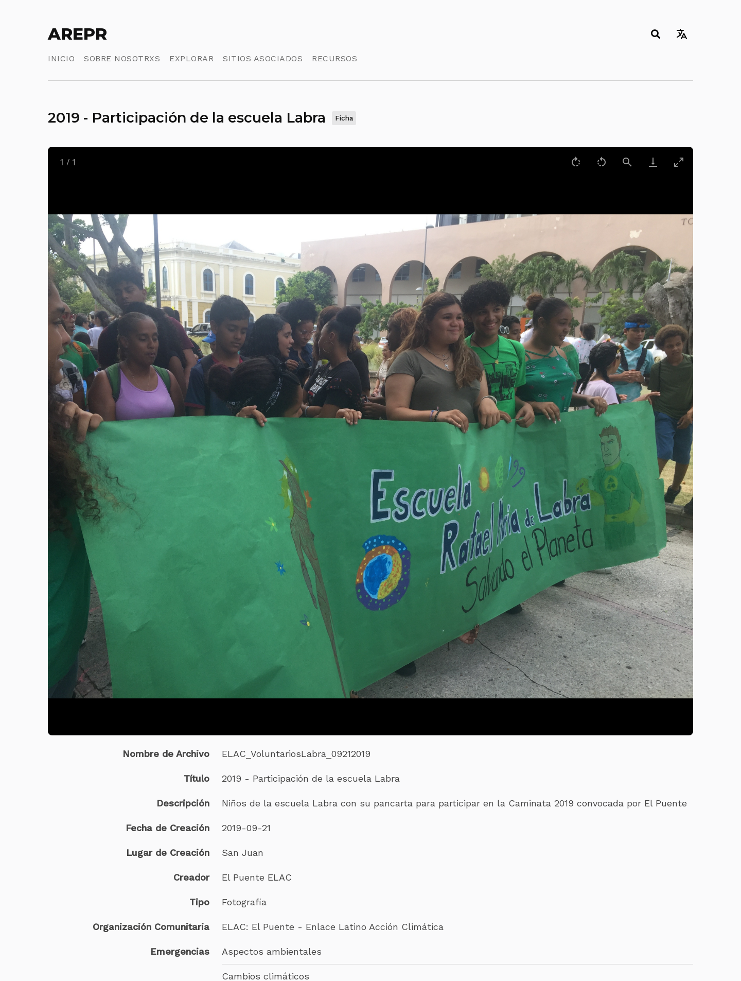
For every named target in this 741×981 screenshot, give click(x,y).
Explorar (191, 58)
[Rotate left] (601, 162)
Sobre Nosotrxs (122, 58)
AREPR (77, 34)
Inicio (61, 58)
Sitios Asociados (263, 58)
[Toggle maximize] (679, 162)
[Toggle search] (655, 34)
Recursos (334, 58)
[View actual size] (627, 162)
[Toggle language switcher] (681, 34)
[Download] (653, 162)
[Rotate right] (576, 162)
